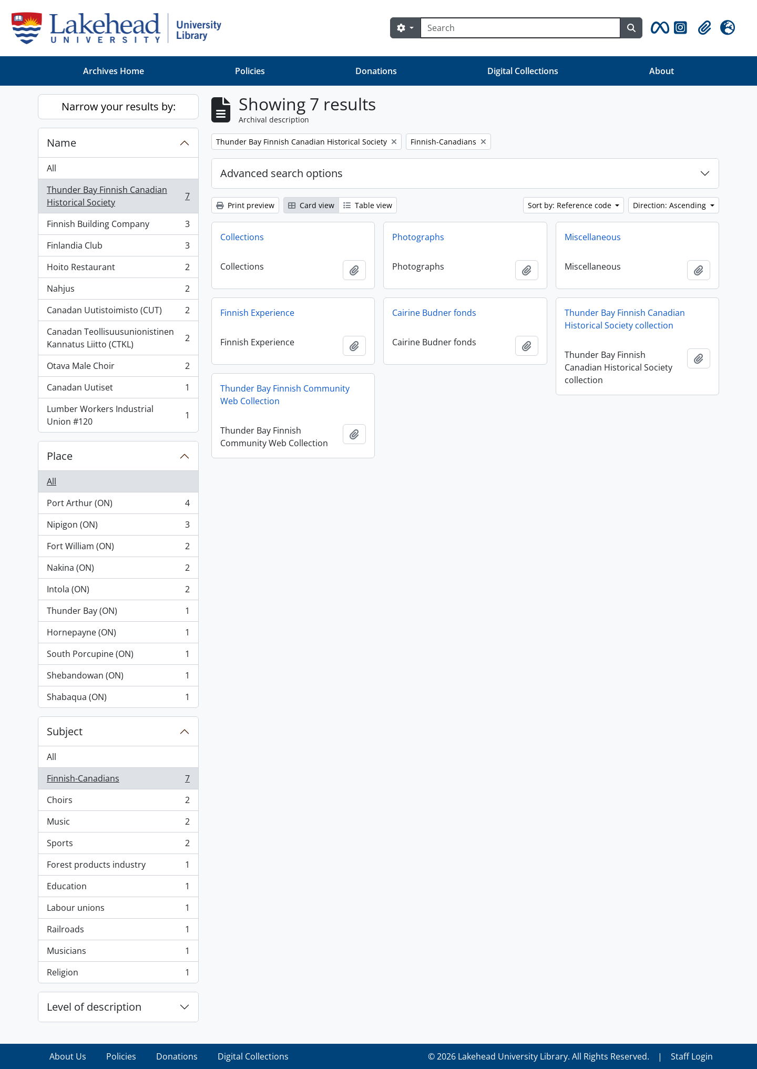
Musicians (118, 953)
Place (60, 456)
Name (61, 143)
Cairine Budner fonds (434, 312)
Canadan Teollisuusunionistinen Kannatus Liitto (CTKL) (118, 338)
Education (118, 888)
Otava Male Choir (118, 368)
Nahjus (118, 291)
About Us (67, 1056)
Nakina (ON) (118, 570)
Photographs (418, 237)
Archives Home (113, 71)
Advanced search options (281, 173)
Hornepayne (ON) (118, 634)
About (661, 71)
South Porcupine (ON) (118, 656)
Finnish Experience (257, 312)
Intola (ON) (118, 591)
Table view (367, 205)
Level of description (94, 1007)
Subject (65, 731)
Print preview (245, 205)
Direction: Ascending (670, 205)
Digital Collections (522, 71)
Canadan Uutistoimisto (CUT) (118, 312)
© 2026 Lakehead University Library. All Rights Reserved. (538, 1056)
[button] (658, 27)
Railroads (118, 931)
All (51, 168)
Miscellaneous (593, 237)
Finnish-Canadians (118, 780)
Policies (250, 71)
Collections (242, 237)
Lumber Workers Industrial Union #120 (118, 415)
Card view (311, 205)
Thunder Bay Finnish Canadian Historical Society (118, 196)
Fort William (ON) (118, 548)
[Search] (520, 27)
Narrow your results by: (119, 106)
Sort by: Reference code (570, 205)
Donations (376, 71)
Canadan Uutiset (118, 389)
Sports (118, 845)
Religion (118, 974)
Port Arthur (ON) (118, 505)
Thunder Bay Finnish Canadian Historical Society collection (625, 319)
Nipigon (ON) (118, 527)
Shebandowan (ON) (118, 677)
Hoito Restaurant (118, 269)
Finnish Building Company (118, 226)
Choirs (118, 802)
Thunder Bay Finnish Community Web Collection (285, 395)
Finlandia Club (118, 247)
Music (118, 823)
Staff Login (692, 1056)
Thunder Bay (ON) (118, 613)
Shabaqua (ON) (118, 699)
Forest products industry (118, 867)
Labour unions (118, 910)
